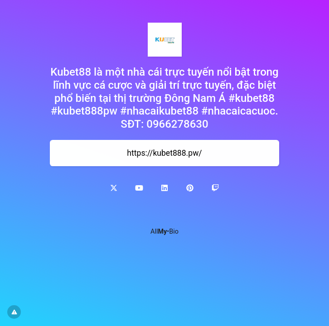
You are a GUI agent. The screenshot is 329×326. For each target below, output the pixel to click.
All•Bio (164, 231)
